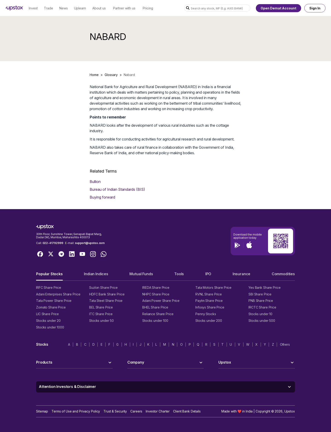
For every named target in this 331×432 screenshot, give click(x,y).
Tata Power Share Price (53, 301)
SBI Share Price (259, 294)
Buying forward (102, 197)
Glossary (111, 75)
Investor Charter (158, 411)
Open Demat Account (278, 8)
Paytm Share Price (209, 301)
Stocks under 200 (208, 321)
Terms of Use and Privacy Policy (75, 411)
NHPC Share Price (155, 294)
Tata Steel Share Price (106, 301)
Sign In (314, 8)
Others (285, 344)
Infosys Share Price (209, 307)
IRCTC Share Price (262, 307)
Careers (136, 411)
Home (94, 75)
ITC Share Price (101, 314)
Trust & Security (115, 411)
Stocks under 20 (48, 321)
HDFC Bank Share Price (106, 294)
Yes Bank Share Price (264, 287)
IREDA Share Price (155, 287)
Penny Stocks (205, 314)
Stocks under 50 (101, 321)
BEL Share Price (101, 307)
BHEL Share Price (155, 307)
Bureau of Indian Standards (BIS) (117, 189)
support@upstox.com (90, 243)
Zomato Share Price (51, 307)
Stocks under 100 (155, 321)
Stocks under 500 (261, 321)
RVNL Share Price (208, 294)
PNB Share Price (260, 301)
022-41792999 (53, 243)
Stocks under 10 (260, 314)
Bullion (95, 181)
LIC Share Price (47, 314)
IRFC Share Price (48, 287)
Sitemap (42, 411)
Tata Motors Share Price (213, 287)
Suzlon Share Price (103, 287)
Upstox (289, 411)
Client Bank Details (187, 411)
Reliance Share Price (158, 314)
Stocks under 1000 (50, 327)
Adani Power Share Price (161, 301)
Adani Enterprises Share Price (58, 294)
